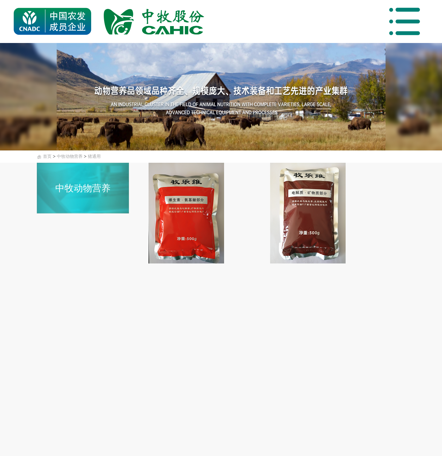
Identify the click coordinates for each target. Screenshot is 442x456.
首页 (47, 156)
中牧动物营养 (70, 156)
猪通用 (94, 156)
